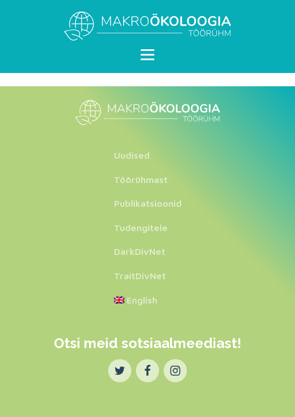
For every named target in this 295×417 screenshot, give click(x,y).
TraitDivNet (140, 275)
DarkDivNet (139, 251)
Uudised (132, 155)
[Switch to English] (148, 300)
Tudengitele (141, 227)
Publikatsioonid (148, 203)
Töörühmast (141, 179)
